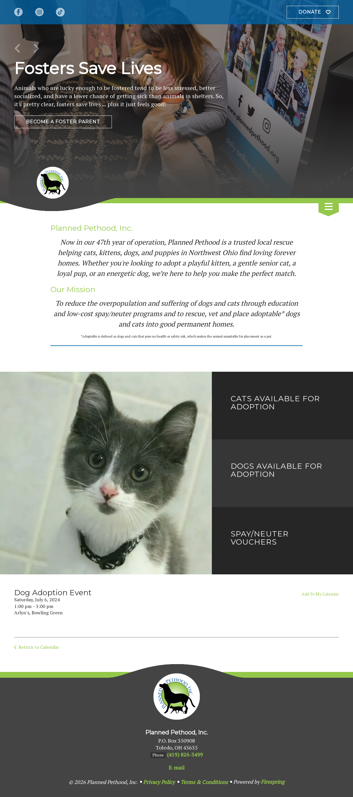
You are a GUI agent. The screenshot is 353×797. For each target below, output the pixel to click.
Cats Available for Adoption (275, 402)
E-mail (177, 767)
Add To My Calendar (320, 594)
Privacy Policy (159, 781)
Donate (310, 12)
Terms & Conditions (204, 781)
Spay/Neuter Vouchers (260, 538)
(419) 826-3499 (185, 754)
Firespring (272, 781)
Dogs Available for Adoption (276, 470)
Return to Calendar (39, 647)
